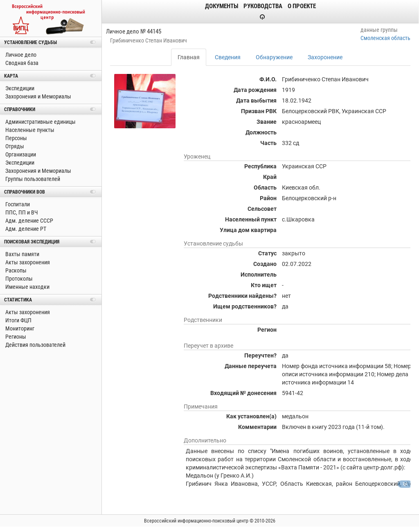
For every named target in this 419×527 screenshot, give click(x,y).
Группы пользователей (32, 179)
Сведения (228, 57)
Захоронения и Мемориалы (37, 96)
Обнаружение (274, 57)
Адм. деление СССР (28, 220)
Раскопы (15, 270)
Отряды (14, 146)
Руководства (262, 6)
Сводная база (21, 63)
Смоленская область (385, 38)
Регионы (15, 336)
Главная (189, 57)
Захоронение (325, 57)
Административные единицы (40, 121)
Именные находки (27, 287)
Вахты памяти (21, 254)
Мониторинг (19, 328)
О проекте (302, 6)
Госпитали (17, 204)
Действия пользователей (34, 345)
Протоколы (18, 278)
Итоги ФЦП (18, 320)
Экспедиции (19, 88)
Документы (221, 6)
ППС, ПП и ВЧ (21, 212)
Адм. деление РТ (25, 229)
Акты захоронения (27, 262)
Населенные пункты (29, 130)
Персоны (15, 138)
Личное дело (20, 54)
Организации (20, 154)
